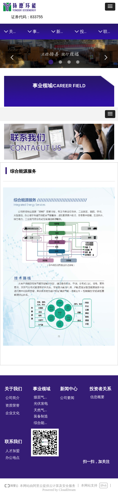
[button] (110, 7)
